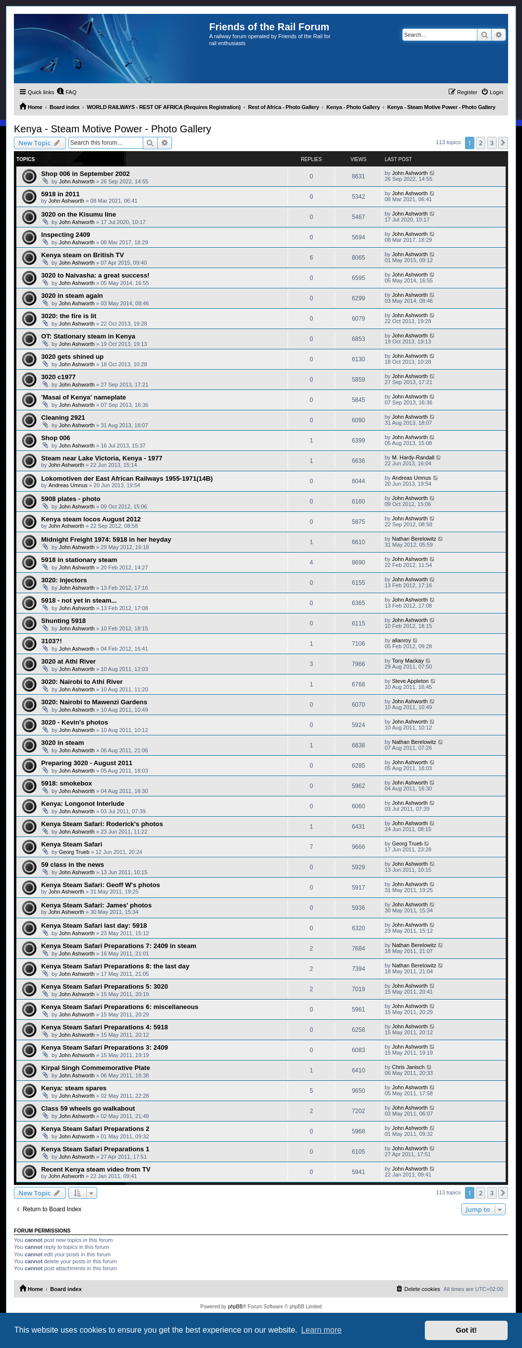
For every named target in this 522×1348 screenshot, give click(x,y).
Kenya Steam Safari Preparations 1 (95, 1149)
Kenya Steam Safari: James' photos (96, 905)
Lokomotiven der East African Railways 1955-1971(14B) (127, 478)
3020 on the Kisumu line (78, 214)
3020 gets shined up (72, 356)
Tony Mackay (408, 661)
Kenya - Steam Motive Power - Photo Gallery (112, 128)
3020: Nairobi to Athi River (81, 681)
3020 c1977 (58, 377)
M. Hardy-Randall (413, 457)
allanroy (401, 640)
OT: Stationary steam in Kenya (88, 336)
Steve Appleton (410, 681)
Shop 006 (55, 438)
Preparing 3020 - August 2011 (86, 763)
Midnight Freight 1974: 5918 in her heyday (106, 539)
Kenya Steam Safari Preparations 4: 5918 (104, 1027)
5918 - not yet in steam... (78, 600)
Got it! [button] (466, 1330)
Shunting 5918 (63, 620)
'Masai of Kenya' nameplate (83, 397)
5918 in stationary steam (79, 559)
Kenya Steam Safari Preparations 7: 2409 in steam (118, 946)
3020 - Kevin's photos (74, 722)
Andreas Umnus (68, 485)
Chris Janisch (408, 1067)
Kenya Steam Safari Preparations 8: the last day (115, 966)
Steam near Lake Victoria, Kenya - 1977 (102, 458)
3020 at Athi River (68, 661)
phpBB (235, 1306)
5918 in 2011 (60, 194)
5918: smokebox (66, 783)
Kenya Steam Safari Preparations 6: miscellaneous (119, 1007)
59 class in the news (72, 864)
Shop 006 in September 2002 (85, 173)
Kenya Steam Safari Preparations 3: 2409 (104, 1047)
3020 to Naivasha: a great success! (95, 275)
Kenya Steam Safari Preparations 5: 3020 (104, 986)
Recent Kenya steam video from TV (96, 1169)
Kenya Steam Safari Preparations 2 (95, 1128)
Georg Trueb (74, 852)
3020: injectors (64, 580)
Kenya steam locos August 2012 (91, 519)
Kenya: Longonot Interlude (82, 803)
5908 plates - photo (70, 499)
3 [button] (492, 142)
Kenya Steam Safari (71, 844)
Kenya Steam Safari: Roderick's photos (102, 824)
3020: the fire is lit (68, 316)
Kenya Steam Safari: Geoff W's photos (100, 885)
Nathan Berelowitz (414, 539)
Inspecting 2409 (65, 234)
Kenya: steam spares (74, 1088)
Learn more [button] (321, 1330)
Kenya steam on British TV (82, 255)
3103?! (51, 641)
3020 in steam (62, 742)
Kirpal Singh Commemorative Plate (95, 1067)
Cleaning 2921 (63, 417)
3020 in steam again (72, 295)
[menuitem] (66, 92)
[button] (503, 143)
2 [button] (480, 142)
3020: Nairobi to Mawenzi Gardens (94, 702)
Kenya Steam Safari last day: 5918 (94, 925)
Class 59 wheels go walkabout (88, 1108)
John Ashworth (77, 181)
